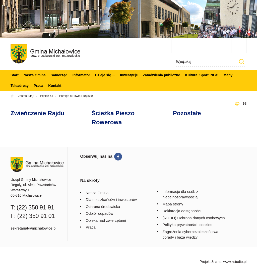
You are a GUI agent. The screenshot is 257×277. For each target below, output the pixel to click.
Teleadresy (20, 86)
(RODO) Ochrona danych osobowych (193, 218)
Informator (81, 75)
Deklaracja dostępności (181, 211)
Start (15, 75)
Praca (38, 86)
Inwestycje (129, 75)
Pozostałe (187, 113)
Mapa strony (172, 204)
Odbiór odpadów (99, 213)
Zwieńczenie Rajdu (38, 113)
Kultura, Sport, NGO (202, 75)
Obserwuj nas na (96, 156)
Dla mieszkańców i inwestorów (111, 199)
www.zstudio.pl (234, 262)
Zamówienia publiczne (161, 75)
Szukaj (241, 62)
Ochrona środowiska (103, 206)
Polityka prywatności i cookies (187, 225)
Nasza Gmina (35, 75)
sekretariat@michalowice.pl (33, 228)
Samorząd (59, 75)
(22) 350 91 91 (35, 207)
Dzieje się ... (105, 75)
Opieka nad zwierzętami (106, 220)
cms (218, 262)
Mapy (228, 75)
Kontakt (54, 86)
